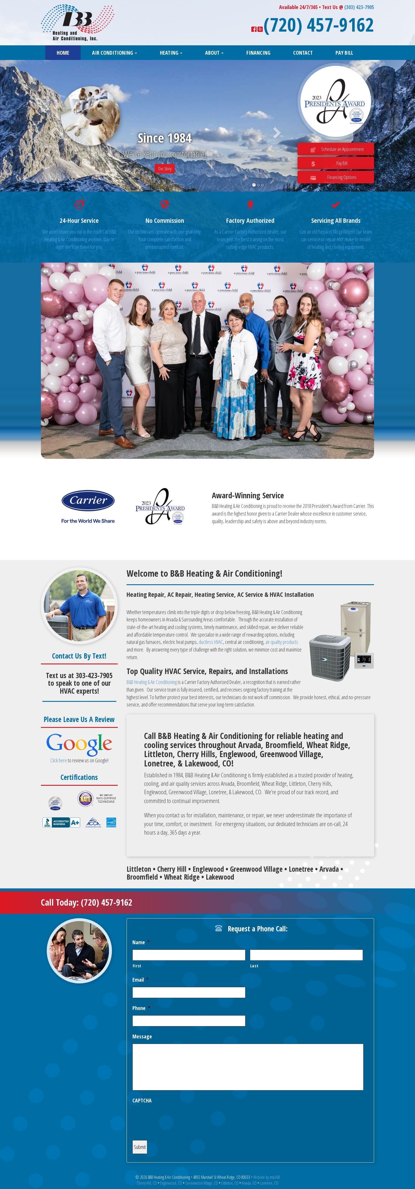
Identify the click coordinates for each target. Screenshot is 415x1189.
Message (142, 1036)
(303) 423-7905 (359, 7)
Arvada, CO (249, 1183)
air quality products (281, 641)
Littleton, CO (229, 1183)
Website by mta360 (266, 1177)
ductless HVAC (211, 641)
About (214, 52)
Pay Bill (344, 52)
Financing (258, 52)
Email (140, 979)
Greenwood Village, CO (201, 1183)
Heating (171, 52)
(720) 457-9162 (319, 24)
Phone (141, 1008)
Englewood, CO (171, 1183)
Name (141, 942)
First (137, 966)
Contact (303, 52)
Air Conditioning (114, 52)
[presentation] (176, 1119)
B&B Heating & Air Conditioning (152, 681)
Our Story (164, 168)
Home (63, 52)
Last (254, 966)
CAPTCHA (142, 1100)
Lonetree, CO (269, 1183)
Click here (58, 760)
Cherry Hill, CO (147, 1183)
